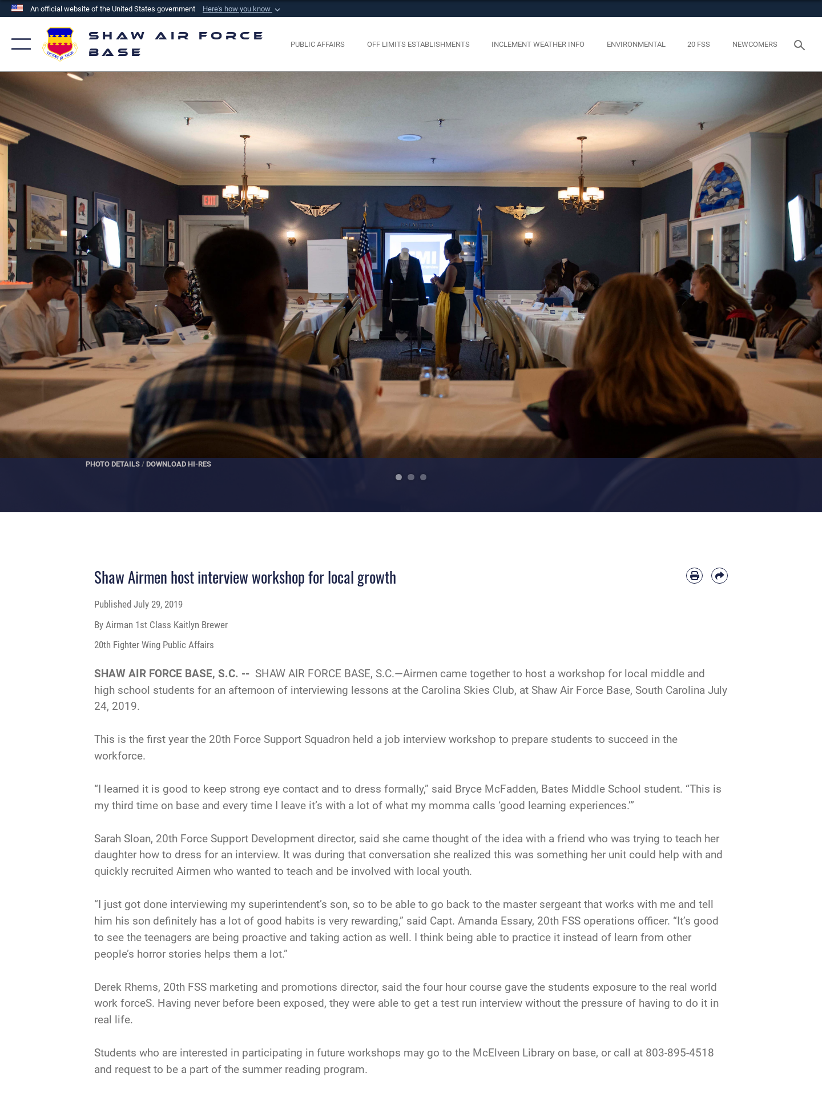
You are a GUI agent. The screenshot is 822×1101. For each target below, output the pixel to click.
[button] (243, 9)
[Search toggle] (801, 44)
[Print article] (694, 576)
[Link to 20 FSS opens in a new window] (699, 44)
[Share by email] (719, 576)
